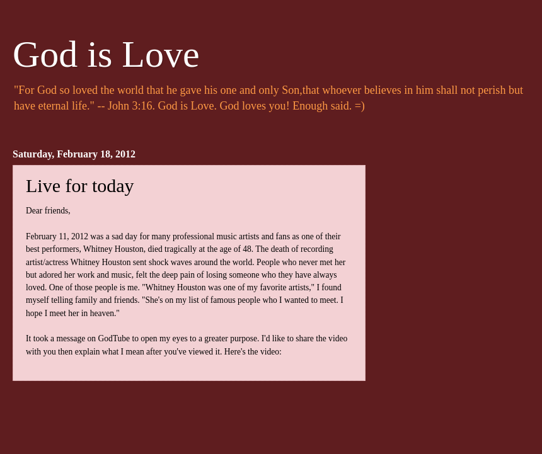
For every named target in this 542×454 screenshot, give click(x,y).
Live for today (80, 185)
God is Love (106, 54)
